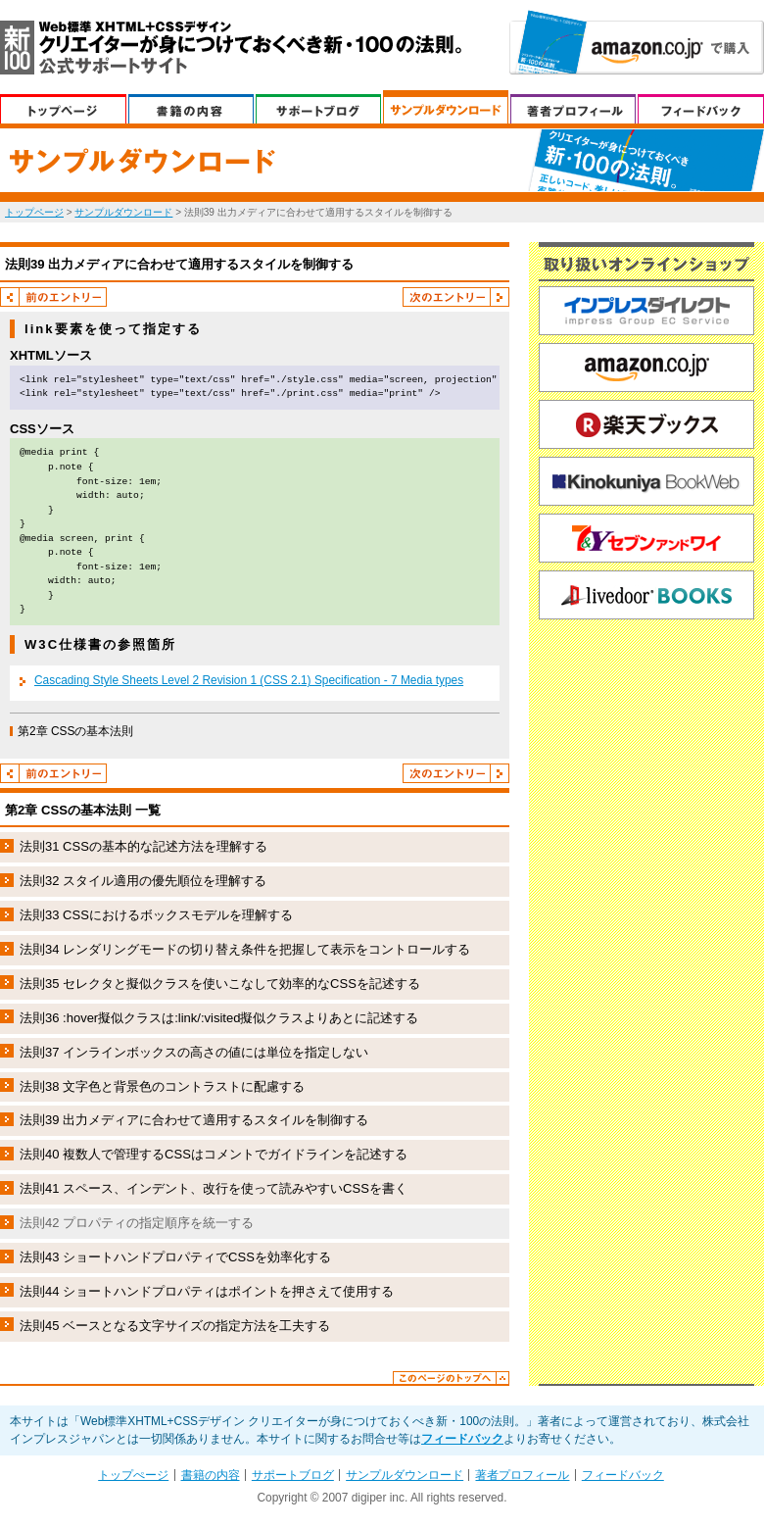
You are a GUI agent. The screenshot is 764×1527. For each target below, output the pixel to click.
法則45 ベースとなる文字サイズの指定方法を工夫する (175, 1325)
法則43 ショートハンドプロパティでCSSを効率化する (175, 1257)
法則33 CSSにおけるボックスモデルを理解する (156, 915)
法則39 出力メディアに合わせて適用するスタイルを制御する (194, 1119)
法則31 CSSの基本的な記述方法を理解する (143, 846)
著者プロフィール (573, 106)
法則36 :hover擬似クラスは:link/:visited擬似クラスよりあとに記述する (219, 1017)
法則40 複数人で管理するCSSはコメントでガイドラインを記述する (213, 1154)
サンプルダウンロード (445, 106)
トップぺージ (63, 106)
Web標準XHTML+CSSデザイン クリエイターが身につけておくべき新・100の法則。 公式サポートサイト (230, 47)
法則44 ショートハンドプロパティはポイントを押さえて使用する (207, 1291)
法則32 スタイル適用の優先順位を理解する (143, 880)
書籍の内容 (191, 106)
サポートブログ (318, 106)
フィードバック (701, 106)
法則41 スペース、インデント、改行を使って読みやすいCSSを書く (213, 1188)
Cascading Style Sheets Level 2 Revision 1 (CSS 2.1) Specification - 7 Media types (248, 680)
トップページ (34, 212)
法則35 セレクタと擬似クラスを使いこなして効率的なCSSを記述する (220, 983)
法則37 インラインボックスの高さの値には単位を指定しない (194, 1052)
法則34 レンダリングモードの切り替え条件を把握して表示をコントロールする (245, 949)
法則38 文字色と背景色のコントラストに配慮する (162, 1086)
